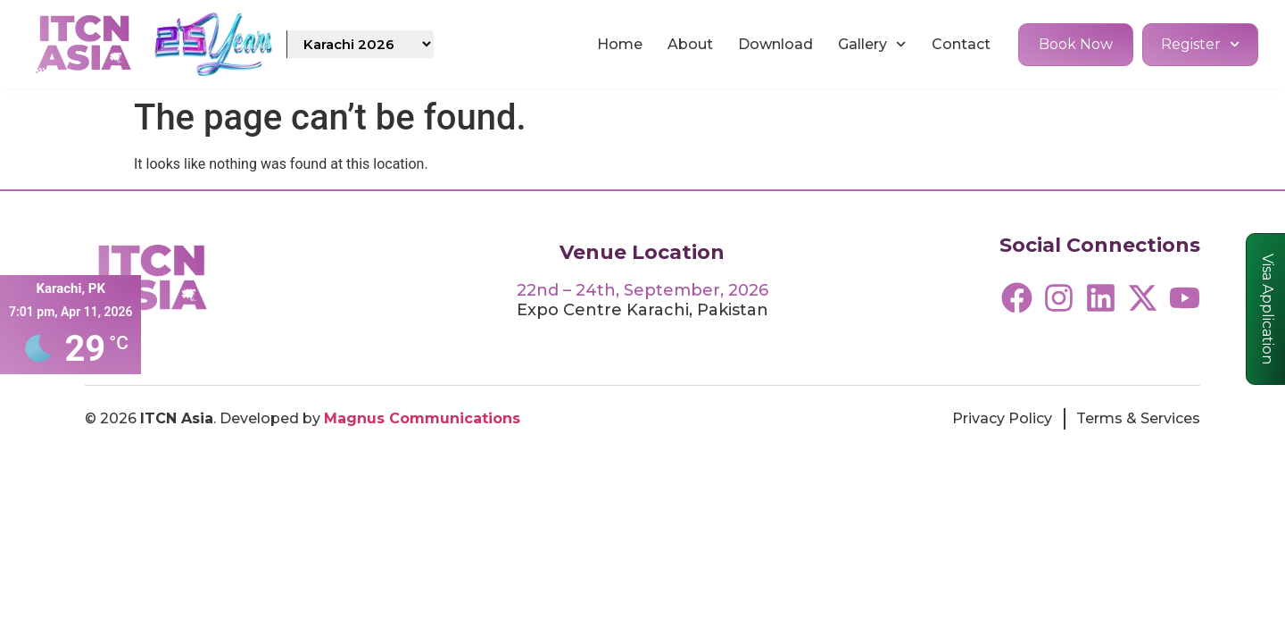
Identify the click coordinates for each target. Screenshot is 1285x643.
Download (775, 44)
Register (1200, 44)
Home (619, 44)
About (690, 44)
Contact (961, 44)
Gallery (872, 44)
